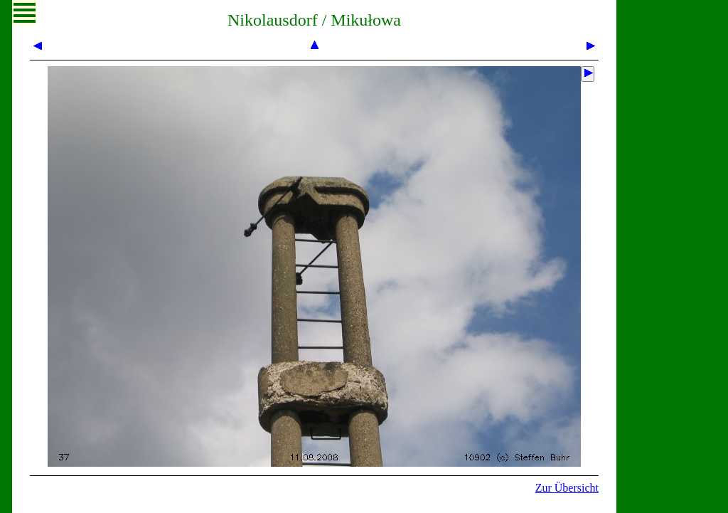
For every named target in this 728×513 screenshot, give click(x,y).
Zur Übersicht (567, 488)
